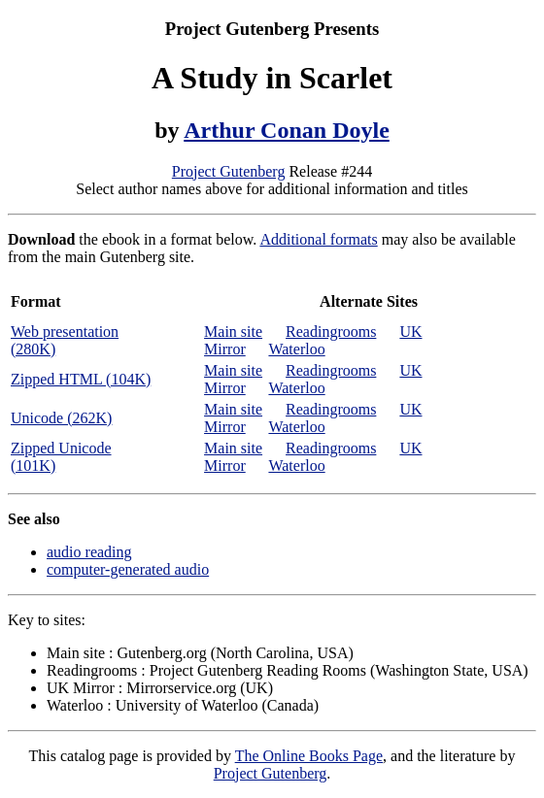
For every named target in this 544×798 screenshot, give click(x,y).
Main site (233, 331)
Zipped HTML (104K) (81, 379)
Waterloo (296, 349)
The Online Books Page (309, 756)
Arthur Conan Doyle (287, 130)
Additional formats (318, 239)
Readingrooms (331, 331)
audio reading (89, 552)
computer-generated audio (128, 569)
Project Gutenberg (229, 171)
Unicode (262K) (61, 418)
